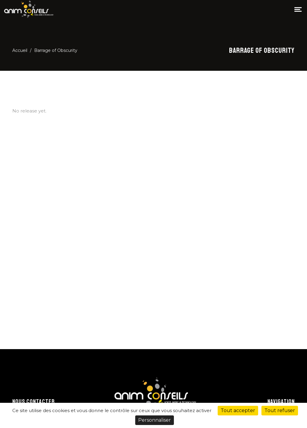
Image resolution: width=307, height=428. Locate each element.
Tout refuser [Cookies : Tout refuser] (279, 410)
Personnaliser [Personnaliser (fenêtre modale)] (154, 420)
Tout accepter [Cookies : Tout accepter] (238, 410)
